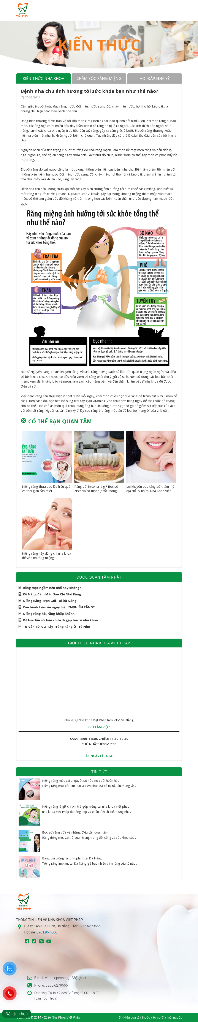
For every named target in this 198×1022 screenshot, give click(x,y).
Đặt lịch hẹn (16, 1013)
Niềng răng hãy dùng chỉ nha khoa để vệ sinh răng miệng (46, 555)
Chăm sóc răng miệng (98, 78)
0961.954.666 (46, 932)
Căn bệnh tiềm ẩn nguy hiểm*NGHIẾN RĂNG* (59, 607)
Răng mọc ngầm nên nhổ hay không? (52, 587)
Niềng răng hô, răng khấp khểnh (48, 613)
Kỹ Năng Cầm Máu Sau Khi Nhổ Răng (52, 594)
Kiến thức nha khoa (43, 78)
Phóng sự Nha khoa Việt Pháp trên (99, 720)
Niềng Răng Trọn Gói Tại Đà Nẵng (49, 600)
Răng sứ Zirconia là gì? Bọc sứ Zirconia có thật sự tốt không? (96, 488)
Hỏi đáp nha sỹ (154, 78)
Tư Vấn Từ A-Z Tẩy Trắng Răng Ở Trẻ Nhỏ (56, 626)
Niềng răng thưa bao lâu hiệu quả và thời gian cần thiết (46, 488)
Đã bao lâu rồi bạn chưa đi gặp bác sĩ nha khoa (60, 620)
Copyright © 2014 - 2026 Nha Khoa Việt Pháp (48, 1017)
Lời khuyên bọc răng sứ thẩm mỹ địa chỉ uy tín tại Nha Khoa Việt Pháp (150, 490)
